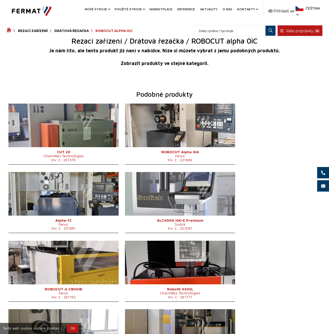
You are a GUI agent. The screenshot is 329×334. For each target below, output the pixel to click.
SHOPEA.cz (46, 319)
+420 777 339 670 (186, 319)
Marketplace (160, 9)
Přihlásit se (281, 10)
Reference (186, 9)
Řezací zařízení (33, 31)
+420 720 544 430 (142, 319)
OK (72, 328)
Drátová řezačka (71, 31)
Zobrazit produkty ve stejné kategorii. (165, 63)
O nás (227, 9)
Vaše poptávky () (300, 31)
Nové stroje (97, 9)
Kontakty (247, 9)
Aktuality (208, 9)
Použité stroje (129, 9)
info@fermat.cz (164, 325)
